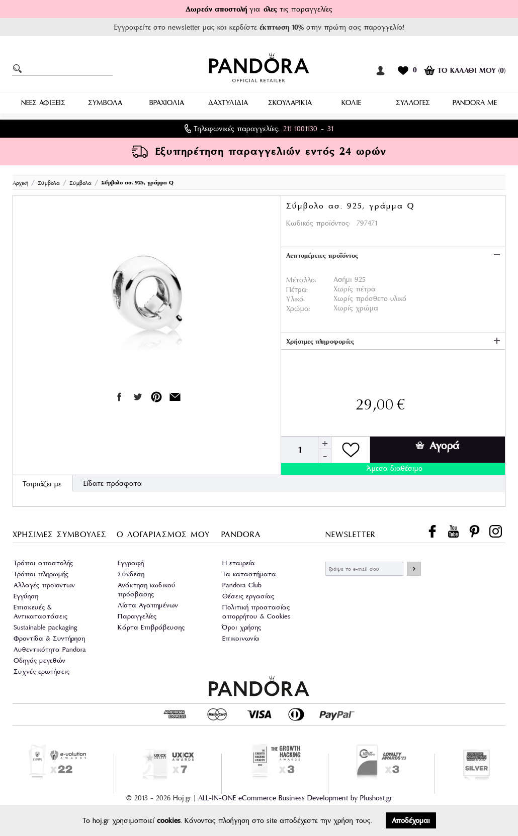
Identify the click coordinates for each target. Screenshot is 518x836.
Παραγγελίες (137, 616)
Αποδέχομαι (411, 820)
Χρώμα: (298, 308)
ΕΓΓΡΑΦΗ (414, 569)
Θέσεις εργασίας (248, 596)
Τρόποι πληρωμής (41, 574)
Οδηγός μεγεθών (39, 660)
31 (330, 128)
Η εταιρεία (238, 563)
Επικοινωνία (241, 638)
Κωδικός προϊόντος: (318, 223)
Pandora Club (242, 585)
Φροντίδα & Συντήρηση (49, 638)
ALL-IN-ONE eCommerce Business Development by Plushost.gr (295, 797)
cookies (169, 820)
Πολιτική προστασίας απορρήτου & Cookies (256, 611)
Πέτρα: (297, 289)
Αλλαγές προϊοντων (44, 585)
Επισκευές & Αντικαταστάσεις (40, 611)
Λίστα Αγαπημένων (148, 605)
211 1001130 (300, 128)
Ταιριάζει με (42, 483)
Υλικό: (295, 298)
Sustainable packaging (45, 627)
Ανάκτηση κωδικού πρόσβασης (147, 589)
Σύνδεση (131, 574)
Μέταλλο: (301, 279)
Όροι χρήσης (241, 627)
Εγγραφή (131, 563)
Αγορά (437, 445)
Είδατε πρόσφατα (112, 483)
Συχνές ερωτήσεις (41, 671)
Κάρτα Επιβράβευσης (151, 627)
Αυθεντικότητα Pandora (50, 649)
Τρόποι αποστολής (43, 563)
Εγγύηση (26, 596)
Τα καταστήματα (249, 574)
